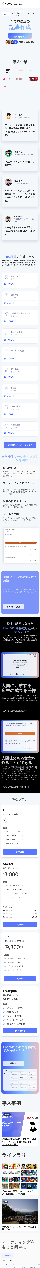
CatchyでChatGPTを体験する (15, 787)
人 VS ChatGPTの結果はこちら (15, 711)
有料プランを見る (13, 607)
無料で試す (13, 1063)
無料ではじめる (20, 35)
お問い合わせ (20, 1031)
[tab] (20, 472)
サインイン (7, 1261)
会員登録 (20, 924)
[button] (36, 4)
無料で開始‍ (20, 852)
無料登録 (7, 1255)
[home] (13, 4)
